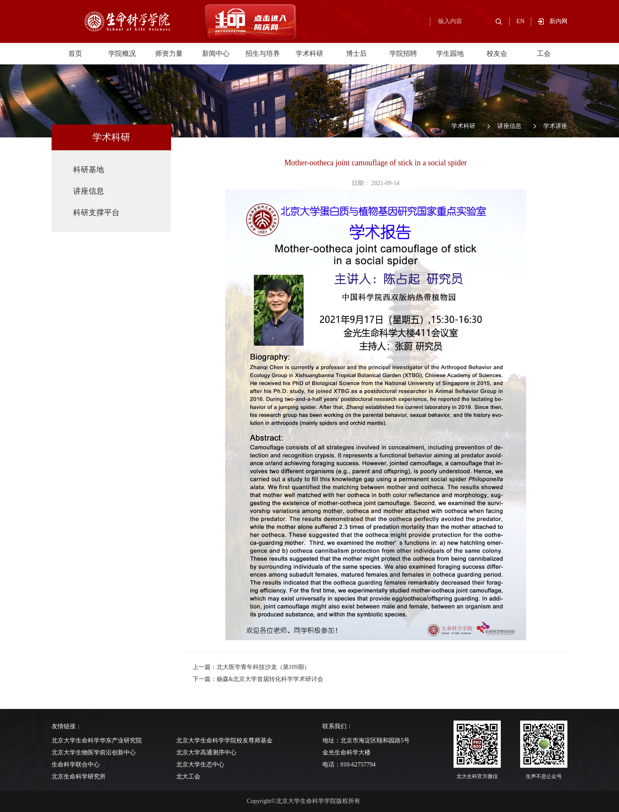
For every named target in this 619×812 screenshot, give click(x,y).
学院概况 (122, 53)
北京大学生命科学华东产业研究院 (97, 740)
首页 (75, 53)
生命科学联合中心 (76, 764)
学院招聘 (403, 53)
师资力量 (169, 53)
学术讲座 (555, 126)
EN (520, 21)
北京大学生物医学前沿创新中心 (94, 752)
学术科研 (309, 53)
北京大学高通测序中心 (206, 752)
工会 (544, 53)
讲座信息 (509, 126)
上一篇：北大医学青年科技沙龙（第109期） (251, 667)
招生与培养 (262, 53)
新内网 (558, 21)
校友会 (497, 53)
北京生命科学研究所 (79, 776)
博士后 (356, 53)
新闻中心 (216, 53)
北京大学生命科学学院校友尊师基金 (224, 740)
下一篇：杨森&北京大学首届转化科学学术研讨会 (258, 679)
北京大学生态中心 (200, 764)
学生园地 (450, 53)
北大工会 (188, 776)
